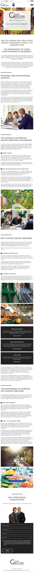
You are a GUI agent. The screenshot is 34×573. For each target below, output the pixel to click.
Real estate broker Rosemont (17, 568)
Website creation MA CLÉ (24, 570)
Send (7, 550)
